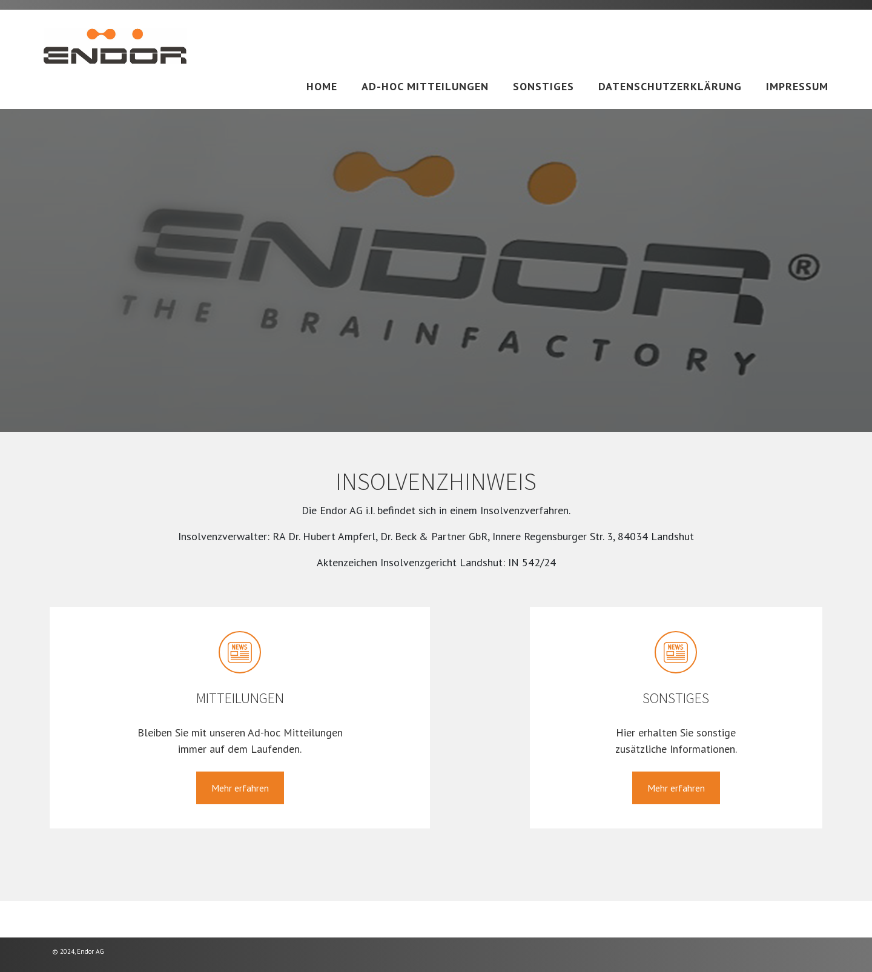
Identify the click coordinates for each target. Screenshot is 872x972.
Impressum (797, 86)
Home (321, 86)
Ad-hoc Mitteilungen (425, 86)
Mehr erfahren (240, 788)
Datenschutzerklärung (670, 86)
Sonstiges (543, 86)
